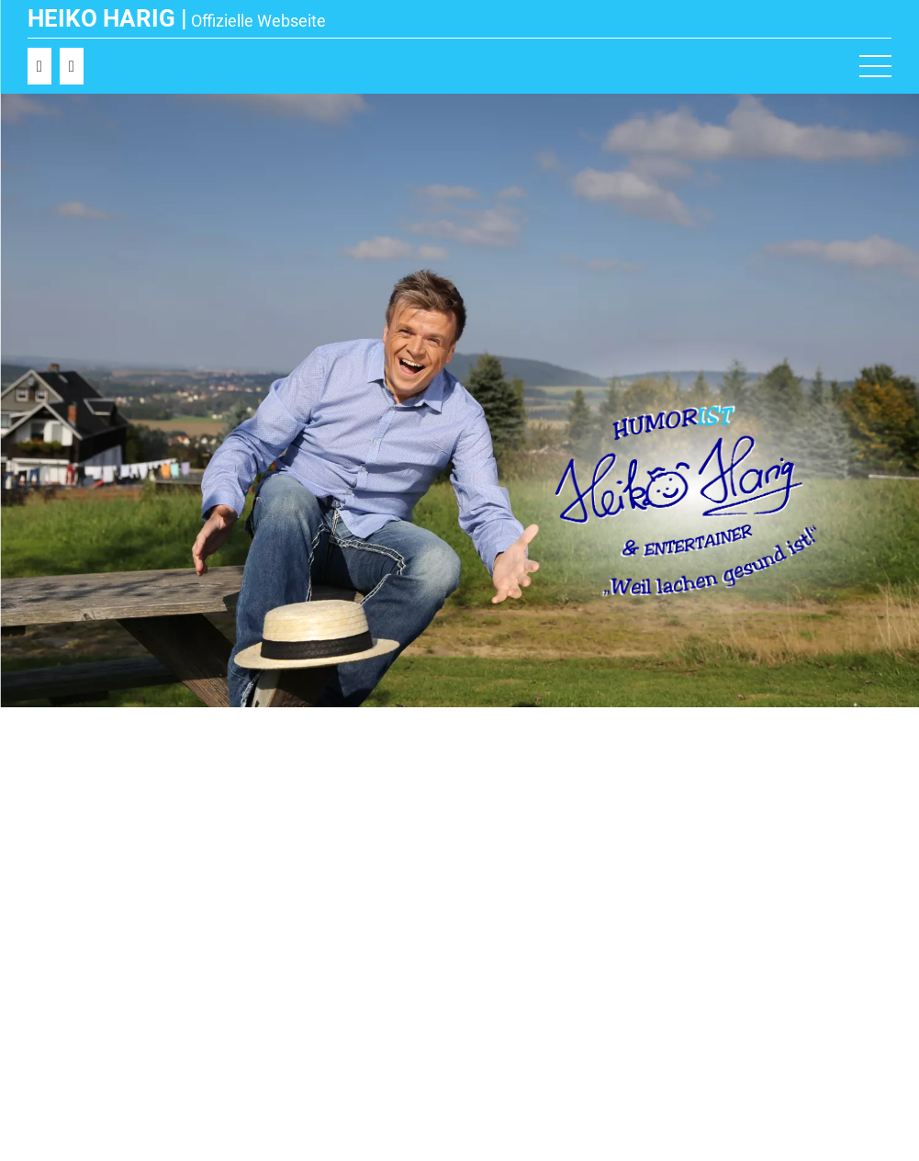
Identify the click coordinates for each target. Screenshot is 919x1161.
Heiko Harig (101, 18)
